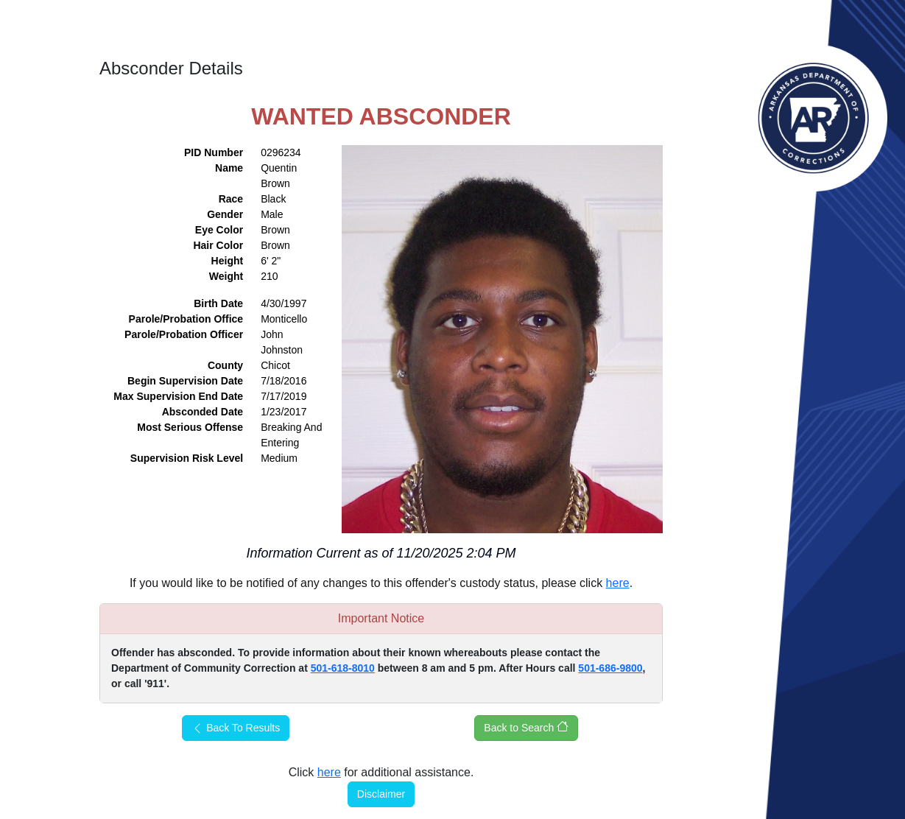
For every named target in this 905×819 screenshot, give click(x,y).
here (618, 583)
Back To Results (235, 728)
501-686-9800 (610, 668)
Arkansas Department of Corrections (813, 117)
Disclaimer (381, 794)
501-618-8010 (343, 668)
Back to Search (526, 727)
